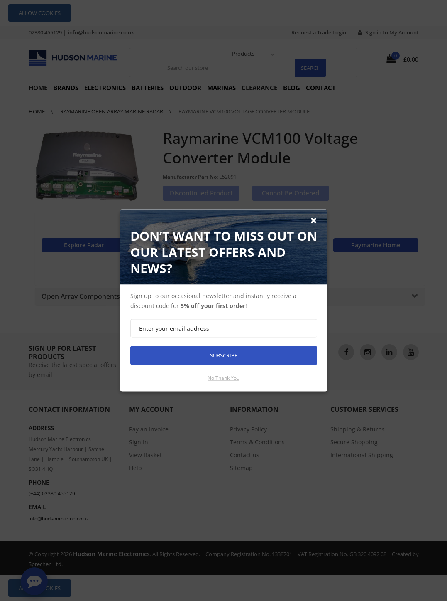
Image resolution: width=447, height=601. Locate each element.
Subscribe (223, 355)
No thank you (223, 378)
